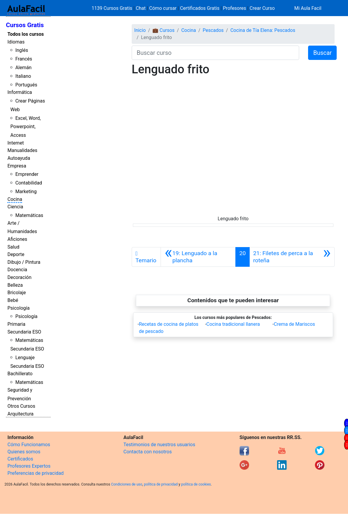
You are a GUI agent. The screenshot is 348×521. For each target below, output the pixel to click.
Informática (19, 92)
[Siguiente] (292, 257)
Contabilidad (28, 183)
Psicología (18, 308)
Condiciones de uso (126, 484)
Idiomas (15, 42)
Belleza (15, 285)
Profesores (234, 8)
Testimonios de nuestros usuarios (159, 444)
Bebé (12, 300)
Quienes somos (24, 452)
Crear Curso (262, 8)
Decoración (19, 277)
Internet (15, 143)
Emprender (26, 174)
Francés (23, 59)
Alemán (23, 67)
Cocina (14, 199)
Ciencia (15, 207)
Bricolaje (16, 292)
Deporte (15, 254)
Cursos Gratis (25, 25)
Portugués (26, 85)
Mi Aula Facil (307, 8)
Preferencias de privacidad (35, 473)
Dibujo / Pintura (23, 262)
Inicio (140, 30)
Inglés (21, 50)
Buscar (322, 52)
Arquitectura (20, 414)
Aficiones (17, 239)
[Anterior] (198, 257)
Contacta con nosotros (147, 452)
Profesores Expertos (28, 466)
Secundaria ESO (24, 332)
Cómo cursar (163, 8)
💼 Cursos (164, 30)
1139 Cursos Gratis (112, 8)
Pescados (213, 30)
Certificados (20, 459)
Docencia (17, 269)
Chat (141, 8)
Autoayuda (18, 158)
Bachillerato (19, 373)
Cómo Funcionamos (28, 444)
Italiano (23, 76)
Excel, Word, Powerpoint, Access (25, 126)
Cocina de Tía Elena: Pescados (262, 30)
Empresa (16, 166)
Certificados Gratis (199, 8)
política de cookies (196, 484)
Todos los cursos (25, 34)
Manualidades (22, 150)
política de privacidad (161, 484)
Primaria (16, 324)
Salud (13, 247)
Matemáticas (29, 215)
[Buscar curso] (215, 53)
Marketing (25, 191)
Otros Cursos (21, 406)
